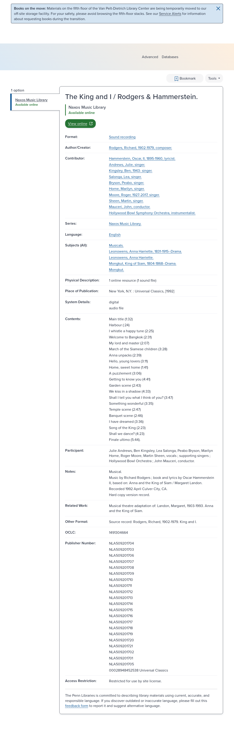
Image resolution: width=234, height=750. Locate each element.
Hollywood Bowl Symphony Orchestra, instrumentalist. (152, 212)
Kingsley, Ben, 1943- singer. (130, 170)
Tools (212, 78)
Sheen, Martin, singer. (126, 200)
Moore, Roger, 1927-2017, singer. (134, 194)
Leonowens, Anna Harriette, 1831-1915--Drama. (145, 251)
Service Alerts (170, 13)
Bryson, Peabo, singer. (126, 182)
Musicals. (116, 245)
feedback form (76, 705)
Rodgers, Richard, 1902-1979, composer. (140, 147)
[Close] (218, 8)
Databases (170, 56)
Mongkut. (116, 269)
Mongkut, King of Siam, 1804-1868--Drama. (142, 263)
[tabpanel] (141, 116)
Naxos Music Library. (125, 223)
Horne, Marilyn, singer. (127, 188)
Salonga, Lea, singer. (125, 176)
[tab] (35, 102)
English (115, 234)
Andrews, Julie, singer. (127, 164)
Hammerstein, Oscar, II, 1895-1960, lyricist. (142, 158)
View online (80, 123)
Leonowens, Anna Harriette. (131, 257)
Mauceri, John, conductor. (129, 206)
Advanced (150, 56)
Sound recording (122, 136)
